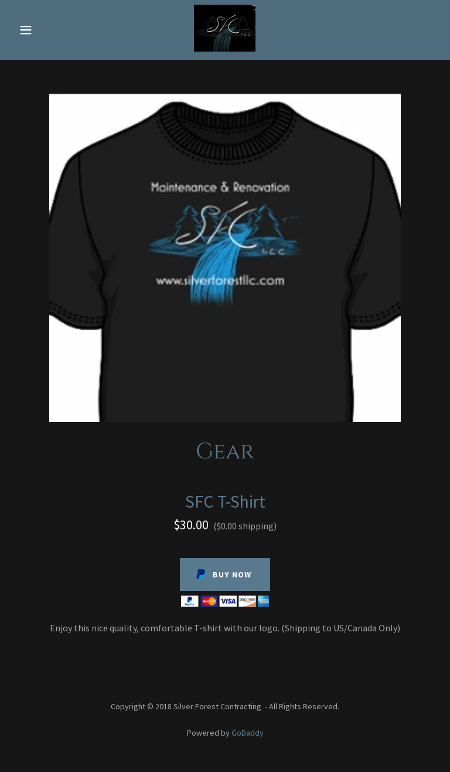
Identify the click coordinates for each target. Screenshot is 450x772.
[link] (224, 48)
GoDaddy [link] (247, 732)
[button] (33, 30)
